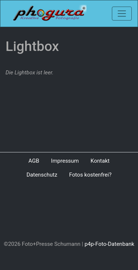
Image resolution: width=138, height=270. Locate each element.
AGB (33, 161)
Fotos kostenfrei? (90, 174)
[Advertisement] (69, 211)
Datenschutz (41, 174)
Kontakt (100, 161)
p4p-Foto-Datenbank (109, 244)
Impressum (65, 161)
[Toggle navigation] (122, 14)
